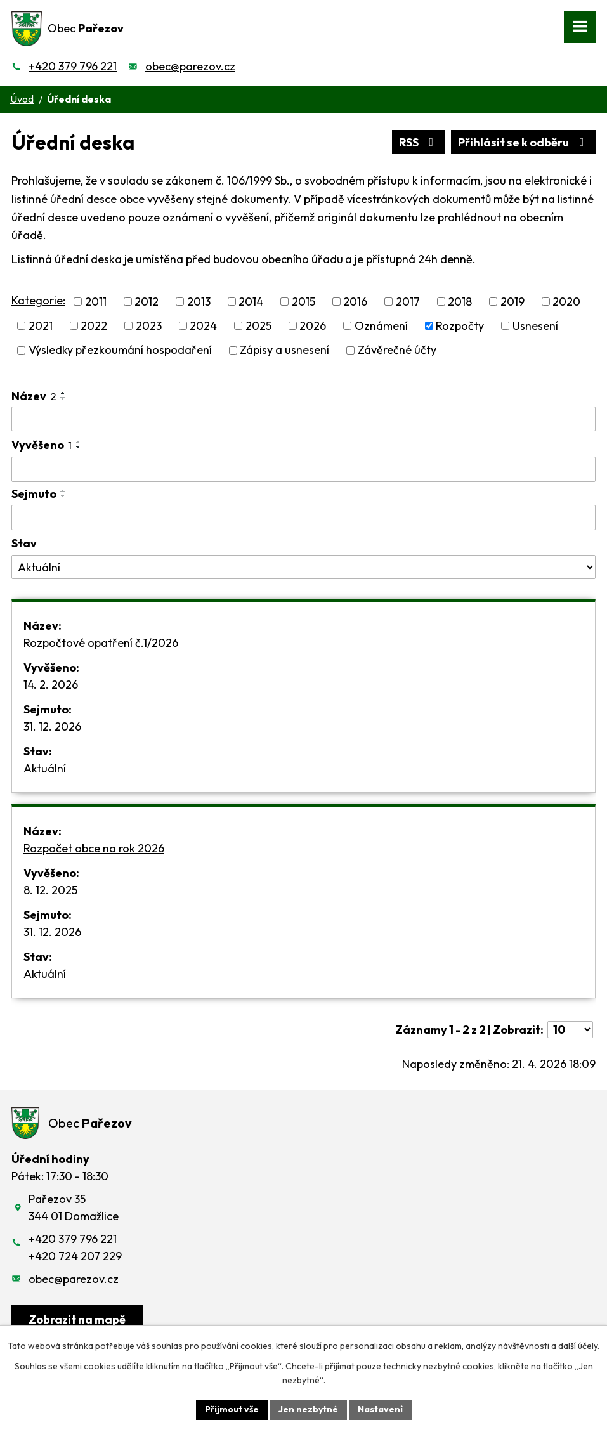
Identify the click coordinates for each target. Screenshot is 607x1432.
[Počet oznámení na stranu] (570, 1029)
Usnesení (535, 325)
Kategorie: (38, 300)
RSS (419, 142)
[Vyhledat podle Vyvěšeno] (303, 469)
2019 (512, 301)
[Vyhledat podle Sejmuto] (303, 517)
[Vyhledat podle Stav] (303, 567)
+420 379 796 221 (73, 66)
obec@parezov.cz (190, 66)
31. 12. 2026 (52, 726)
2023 (149, 325)
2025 (258, 325)
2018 (460, 301)
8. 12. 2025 (50, 890)
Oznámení (381, 325)
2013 (199, 301)
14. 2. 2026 (50, 684)
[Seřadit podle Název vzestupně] (63, 393)
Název (33, 396)
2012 (146, 301)
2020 (566, 301)
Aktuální (44, 768)
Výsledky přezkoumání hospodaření (120, 350)
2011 (96, 301)
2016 (355, 301)
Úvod (22, 99)
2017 (408, 301)
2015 (303, 301)
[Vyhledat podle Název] (303, 419)
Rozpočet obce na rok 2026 (93, 848)
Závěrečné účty (397, 350)
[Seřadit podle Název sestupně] (63, 398)
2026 (312, 325)
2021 (41, 325)
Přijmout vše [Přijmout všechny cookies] (232, 1409)
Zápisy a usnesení (284, 350)
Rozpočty (460, 325)
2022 (94, 325)
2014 (250, 301)
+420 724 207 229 (75, 1256)
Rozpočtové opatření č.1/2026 (100, 642)
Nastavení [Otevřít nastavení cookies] (380, 1409)
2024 (203, 325)
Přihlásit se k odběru (523, 142)
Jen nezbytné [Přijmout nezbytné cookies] (308, 1409)
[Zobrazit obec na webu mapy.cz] (77, 1320)
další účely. (578, 1345)
